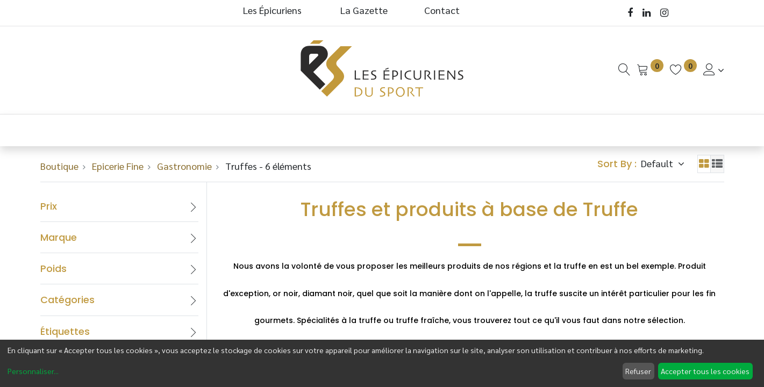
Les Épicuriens (272, 10)
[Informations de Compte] (713, 69)
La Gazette (365, 10)
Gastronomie (184, 166)
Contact (442, 10)
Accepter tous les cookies (705, 371)
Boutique (59, 166)
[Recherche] (624, 69)
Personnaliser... (33, 371)
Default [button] (658, 163)
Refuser (638, 371)
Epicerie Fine (118, 166)
